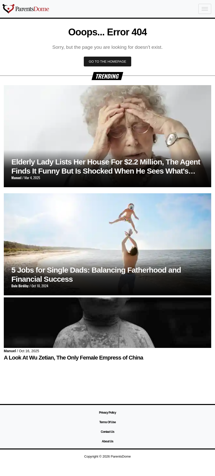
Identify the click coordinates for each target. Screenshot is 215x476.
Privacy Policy (107, 412)
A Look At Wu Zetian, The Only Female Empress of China (73, 357)
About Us (107, 441)
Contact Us (107, 432)
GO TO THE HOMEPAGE (107, 61)
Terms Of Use (107, 422)
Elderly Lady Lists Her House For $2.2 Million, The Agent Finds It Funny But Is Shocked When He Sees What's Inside (105, 171)
